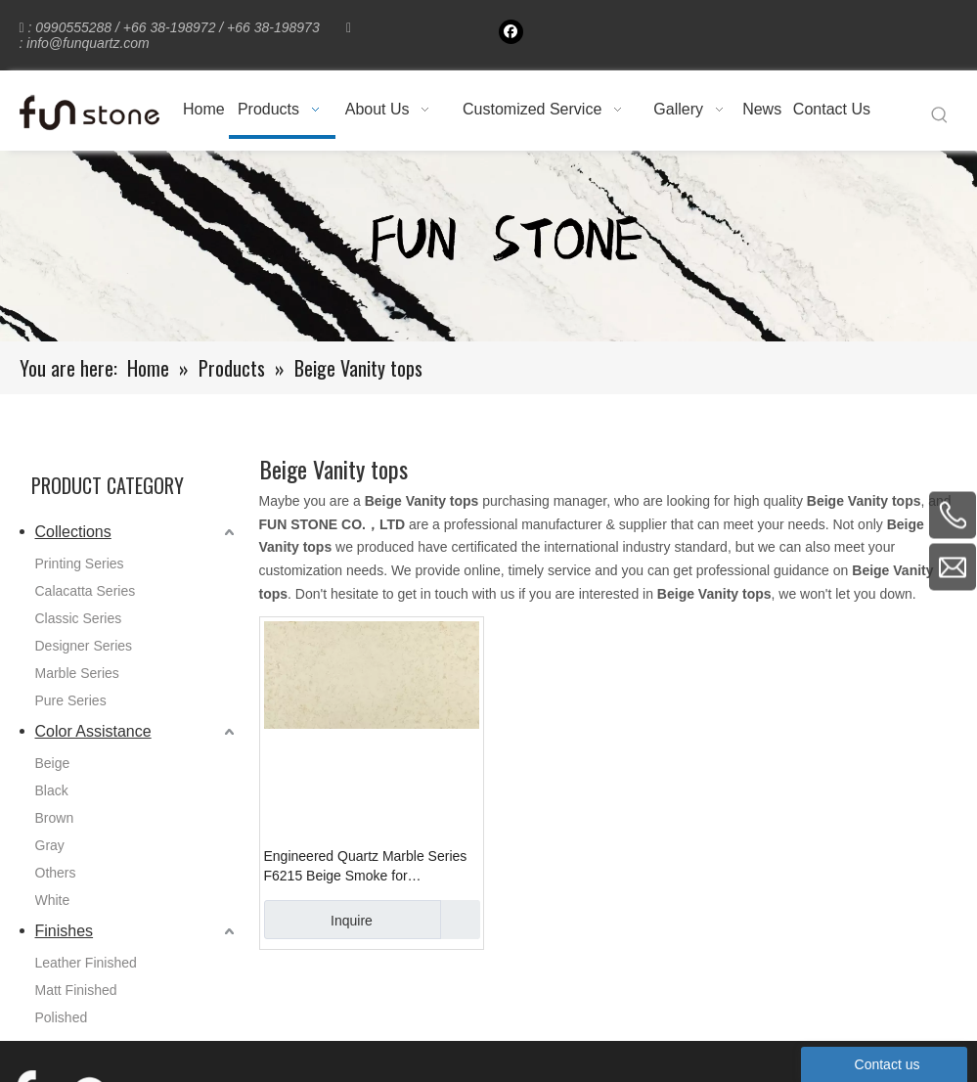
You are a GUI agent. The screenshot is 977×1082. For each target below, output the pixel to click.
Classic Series (78, 618)
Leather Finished (86, 962)
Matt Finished (76, 990)
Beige (52, 763)
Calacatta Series (85, 591)
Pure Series (71, 700)
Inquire (318, 919)
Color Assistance (93, 731)
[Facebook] (511, 32)
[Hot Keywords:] (939, 115)
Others (55, 872)
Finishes (64, 931)
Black (51, 790)
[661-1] (488, 246)
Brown (54, 818)
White (52, 900)
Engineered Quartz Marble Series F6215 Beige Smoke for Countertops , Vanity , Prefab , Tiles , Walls (371, 866)
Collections (73, 531)
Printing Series (79, 563)
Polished (61, 1017)
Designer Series (84, 646)
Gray (50, 845)
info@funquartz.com (88, 43)
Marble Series (77, 673)
